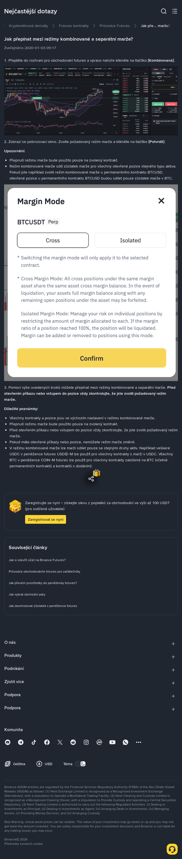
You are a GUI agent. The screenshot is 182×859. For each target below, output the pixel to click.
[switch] (80, 764)
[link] (28, 26)
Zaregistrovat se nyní (45, 519)
